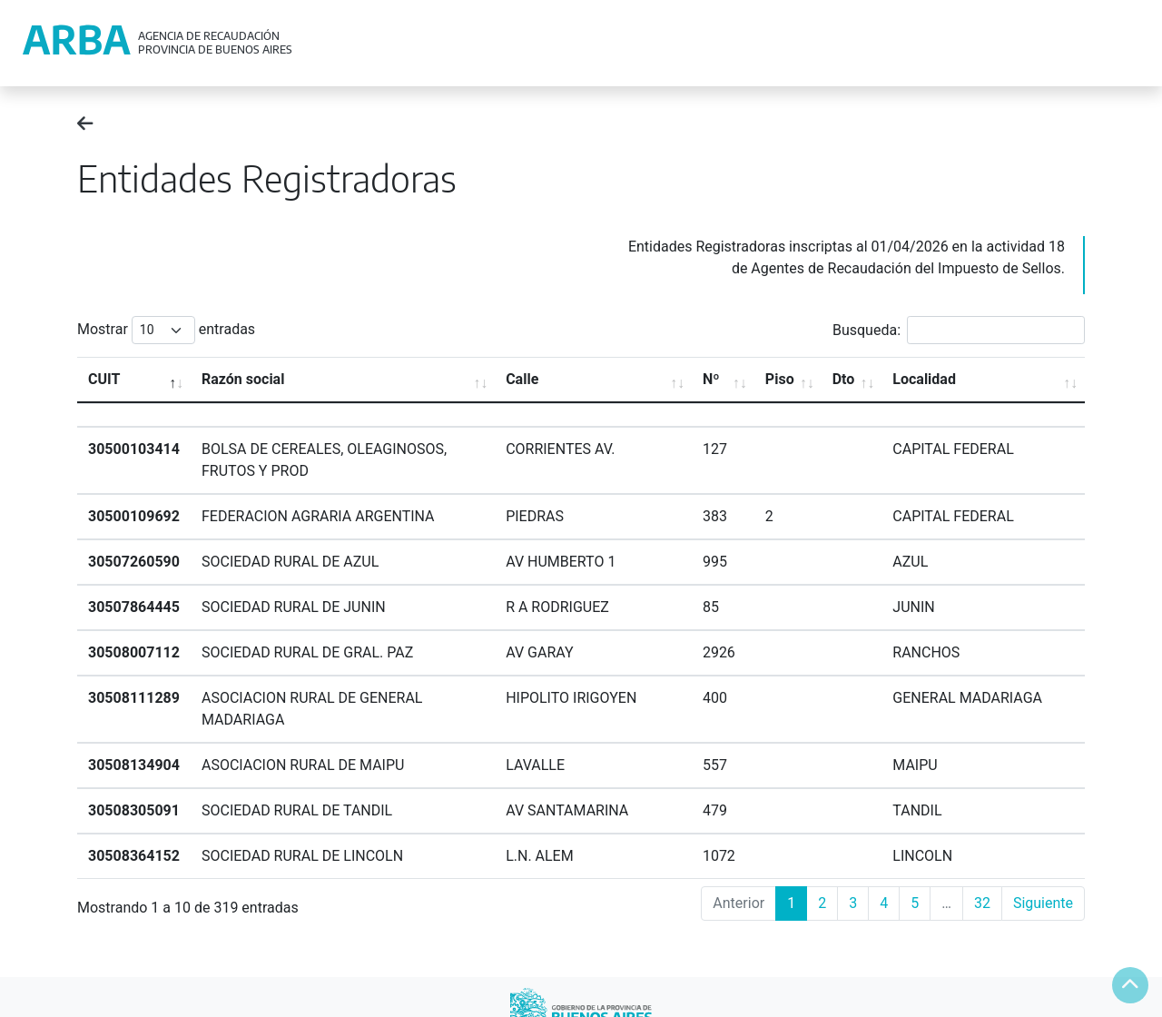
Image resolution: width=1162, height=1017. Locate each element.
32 (982, 903)
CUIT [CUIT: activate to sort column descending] (104, 379)
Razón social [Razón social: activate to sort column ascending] (243, 379)
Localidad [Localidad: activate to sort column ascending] (924, 379)
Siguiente (1043, 903)
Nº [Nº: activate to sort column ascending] (711, 379)
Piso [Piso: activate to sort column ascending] (779, 379)
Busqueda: (958, 330)
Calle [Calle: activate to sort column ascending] (522, 379)
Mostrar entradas (166, 330)
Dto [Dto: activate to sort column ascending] (843, 379)
